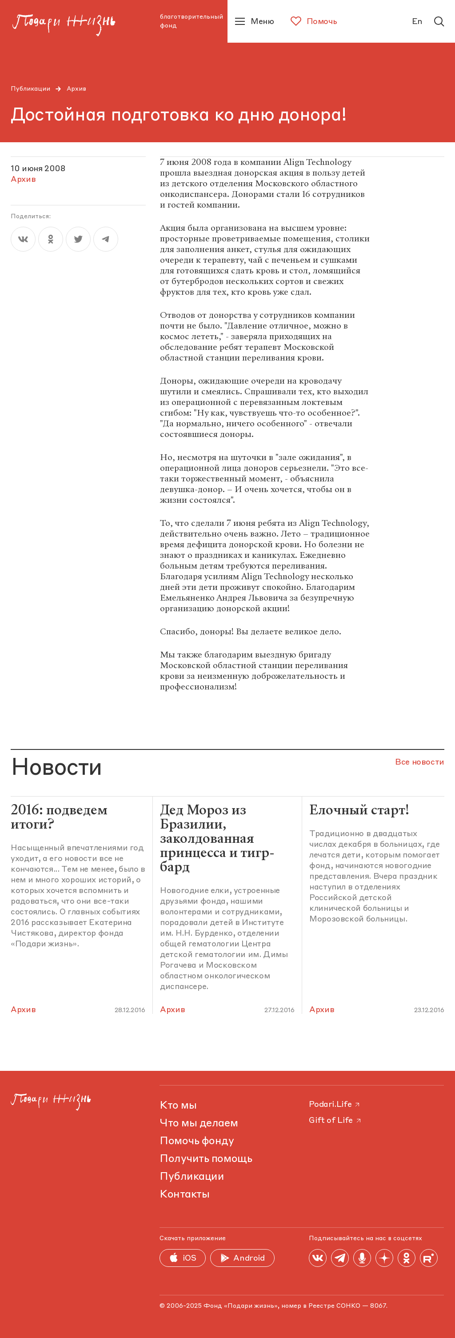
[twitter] (78, 239)
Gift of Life (335, 1121)
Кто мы (178, 1106)
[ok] (50, 239)
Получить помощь (206, 1159)
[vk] (23, 239)
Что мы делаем (199, 1123)
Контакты (184, 1195)
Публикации (30, 89)
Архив (76, 89)
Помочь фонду (197, 1141)
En (417, 22)
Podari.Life (335, 1105)
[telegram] (105, 239)
